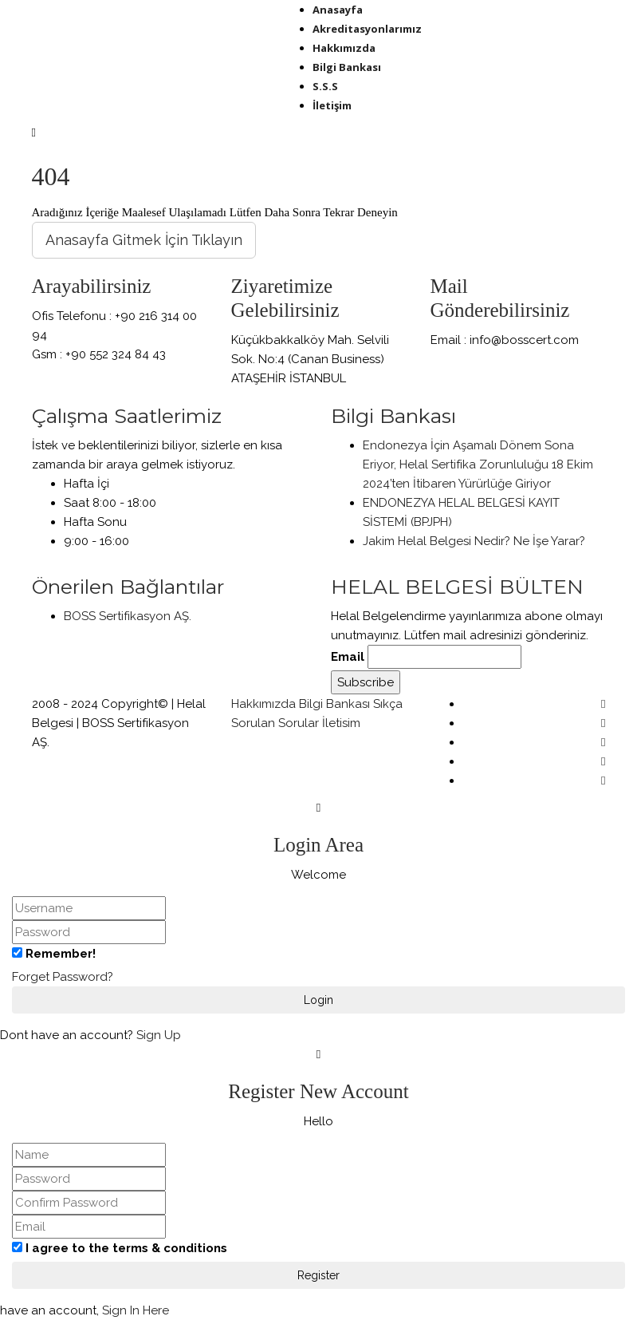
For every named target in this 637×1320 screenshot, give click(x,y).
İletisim (341, 723)
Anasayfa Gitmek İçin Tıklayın (143, 239)
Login (318, 1000)
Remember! (61, 954)
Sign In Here (135, 1310)
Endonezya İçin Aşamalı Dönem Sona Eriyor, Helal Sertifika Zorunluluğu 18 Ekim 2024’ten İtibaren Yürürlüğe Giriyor (478, 464)
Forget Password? (62, 977)
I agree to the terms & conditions (126, 1248)
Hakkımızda (263, 704)
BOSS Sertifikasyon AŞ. (127, 616)
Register (318, 1275)
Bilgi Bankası (334, 704)
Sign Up (158, 1035)
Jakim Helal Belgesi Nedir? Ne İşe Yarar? (474, 541)
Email (347, 657)
